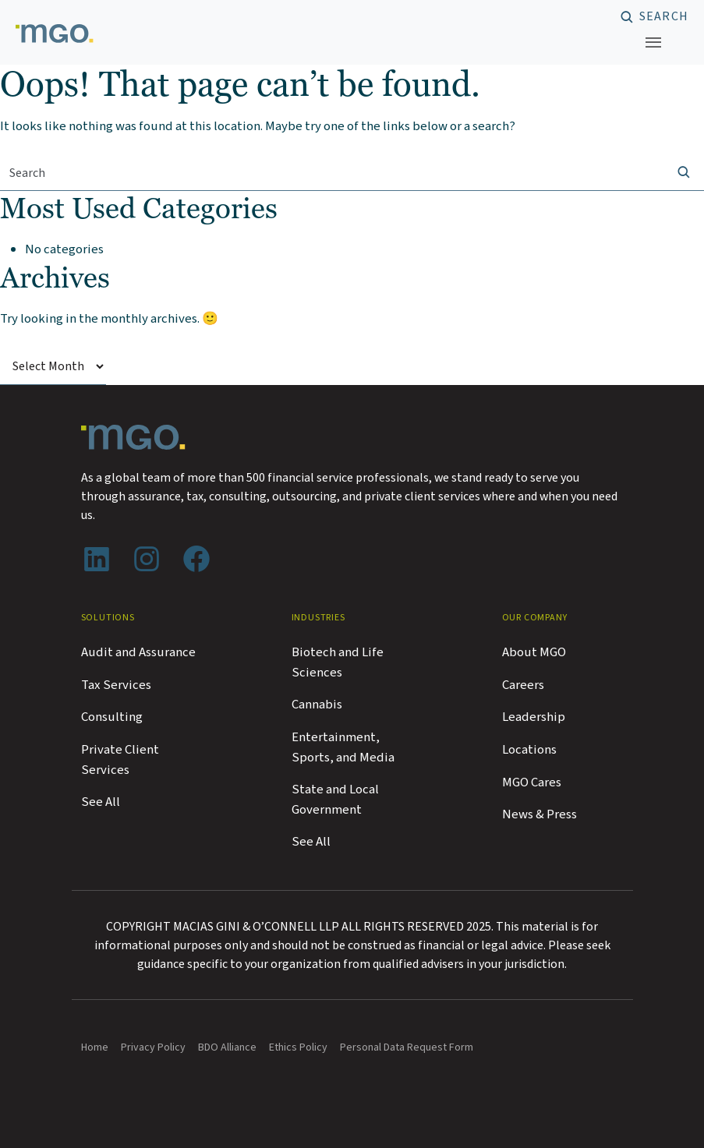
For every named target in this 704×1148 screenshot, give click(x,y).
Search (663, 17)
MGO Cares (531, 782)
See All (100, 802)
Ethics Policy (298, 1047)
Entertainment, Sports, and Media (343, 747)
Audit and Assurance (138, 652)
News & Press (539, 814)
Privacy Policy (153, 1047)
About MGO (534, 652)
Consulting (112, 717)
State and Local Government (335, 799)
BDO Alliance (227, 1047)
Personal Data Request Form (406, 1047)
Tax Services (116, 685)
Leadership (533, 717)
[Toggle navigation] (653, 42)
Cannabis (317, 704)
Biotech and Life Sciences (338, 662)
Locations (529, 749)
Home (94, 1047)
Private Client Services (120, 759)
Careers (523, 685)
